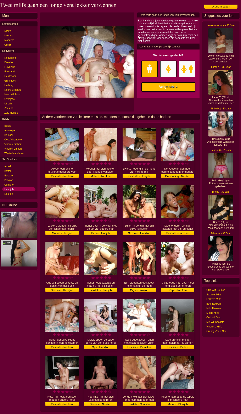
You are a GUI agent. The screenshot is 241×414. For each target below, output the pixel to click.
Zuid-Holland (11, 112)
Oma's (7, 44)
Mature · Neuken (101, 176)
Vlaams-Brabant (13, 144)
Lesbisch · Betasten (139, 347)
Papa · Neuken (178, 290)
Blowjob (8, 180)
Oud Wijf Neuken (215, 290)
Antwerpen (10, 130)
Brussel (8, 135)
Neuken (8, 193)
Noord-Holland (12, 94)
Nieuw (7, 31)
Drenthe (8, 62)
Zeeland (8, 108)
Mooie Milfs (212, 312)
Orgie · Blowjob (139, 290)
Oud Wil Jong (213, 317)
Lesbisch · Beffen (177, 347)
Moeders (9, 40)
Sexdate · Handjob (139, 233)
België (7, 125)
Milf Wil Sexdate (215, 322)
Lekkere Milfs (213, 299)
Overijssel (9, 99)
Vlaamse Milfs (214, 326)
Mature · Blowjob (62, 233)
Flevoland (9, 67)
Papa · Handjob (100, 233)
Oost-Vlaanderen (13, 139)
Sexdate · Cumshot (177, 233)
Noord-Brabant (12, 89)
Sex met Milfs (213, 294)
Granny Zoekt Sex (216, 331)
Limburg (8, 85)
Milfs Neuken (213, 308)
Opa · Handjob (100, 347)
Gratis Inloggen (221, 6)
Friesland (9, 71)
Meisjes (8, 35)
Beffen (7, 171)
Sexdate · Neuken (62, 176)
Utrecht (8, 103)
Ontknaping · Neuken (177, 176)
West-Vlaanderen (14, 153)
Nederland (10, 57)
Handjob (9, 189)
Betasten (9, 175)
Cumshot (9, 184)
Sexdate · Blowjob (139, 176)
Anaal (7, 166)
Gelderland (10, 76)
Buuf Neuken (213, 303)
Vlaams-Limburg (13, 148)
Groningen (10, 80)
